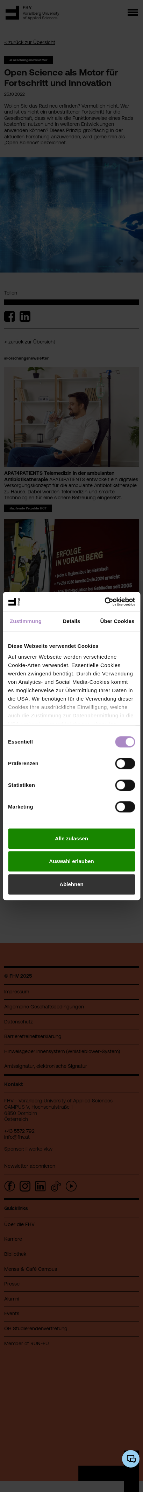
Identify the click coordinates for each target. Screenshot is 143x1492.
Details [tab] (71, 621)
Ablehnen (71, 884)
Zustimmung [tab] (26, 621)
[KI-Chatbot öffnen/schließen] (131, 1459)
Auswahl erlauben (71, 861)
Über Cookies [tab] (117, 621)
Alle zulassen (71, 838)
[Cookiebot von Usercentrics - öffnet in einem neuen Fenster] (104, 601)
